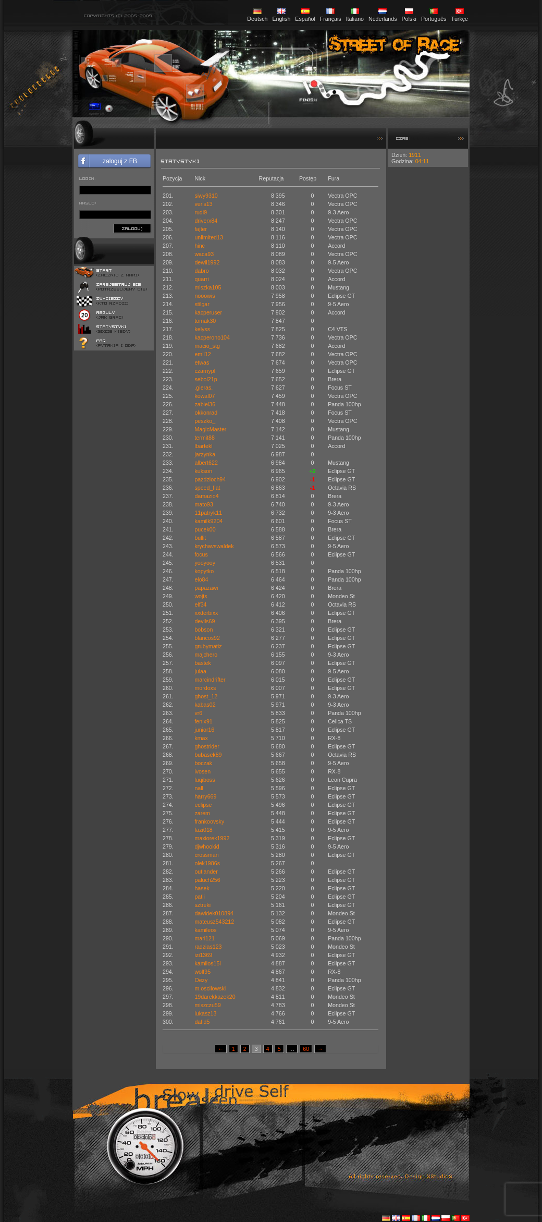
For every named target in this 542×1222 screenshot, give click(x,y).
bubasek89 (207, 755)
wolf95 (202, 972)
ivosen (202, 771)
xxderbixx (206, 613)
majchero (205, 654)
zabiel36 (204, 404)
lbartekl (203, 446)
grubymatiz (207, 646)
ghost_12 (205, 696)
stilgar (201, 304)
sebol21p (205, 379)
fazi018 (203, 830)
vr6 (198, 713)
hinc (199, 246)
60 (306, 1049)
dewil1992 (206, 262)
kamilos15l (207, 963)
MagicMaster (210, 429)
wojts (200, 596)
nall (198, 788)
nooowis (204, 296)
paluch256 (207, 880)
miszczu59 (207, 1005)
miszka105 (207, 287)
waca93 (204, 254)
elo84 (201, 579)
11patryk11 (208, 513)
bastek (202, 663)
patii (199, 896)
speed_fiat (207, 488)
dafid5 (202, 1022)
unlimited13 (208, 237)
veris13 (203, 204)
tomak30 (205, 321)
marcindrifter (209, 679)
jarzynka (204, 454)
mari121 (204, 938)
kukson (203, 471)
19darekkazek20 (214, 997)
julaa (200, 671)
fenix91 (203, 721)
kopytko (204, 571)
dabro (201, 271)
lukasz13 (205, 1013)
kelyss (202, 329)
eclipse (203, 805)
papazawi (206, 588)
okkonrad (205, 412)
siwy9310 (205, 195)
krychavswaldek (213, 546)
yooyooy (204, 563)
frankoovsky (209, 821)
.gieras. (203, 387)
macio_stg (207, 346)
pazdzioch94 (210, 479)
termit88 (204, 437)
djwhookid (206, 846)
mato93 (203, 504)
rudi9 (200, 212)
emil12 (202, 354)
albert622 (205, 462)
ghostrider (206, 746)
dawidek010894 (213, 913)
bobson (203, 629)
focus (200, 554)
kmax (200, 738)
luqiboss (204, 780)
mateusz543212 (214, 921)
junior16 (204, 730)
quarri (201, 279)
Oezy (200, 980)
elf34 (200, 604)
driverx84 (205, 220)
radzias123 (207, 946)
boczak (203, 763)
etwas (201, 362)
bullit (200, 538)
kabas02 (204, 704)
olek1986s (207, 863)
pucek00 (204, 529)
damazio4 (206, 496)
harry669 (205, 796)
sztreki (202, 905)
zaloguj (132, 228)
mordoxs (205, 688)
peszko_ (204, 421)
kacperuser (208, 312)
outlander (205, 871)
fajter (200, 229)
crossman (206, 855)
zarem (202, 813)
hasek (201, 888)
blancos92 (207, 638)
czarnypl (204, 371)
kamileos (205, 930)
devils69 (204, 621)
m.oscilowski (210, 988)
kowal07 (204, 396)
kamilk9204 (208, 521)
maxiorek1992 (211, 838)
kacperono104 (212, 337)
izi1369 (203, 955)
